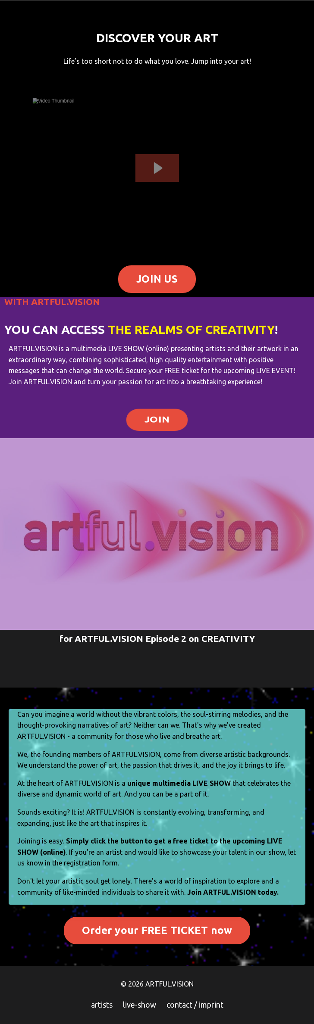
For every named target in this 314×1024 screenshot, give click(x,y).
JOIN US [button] (157, 279)
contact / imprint (194, 1004)
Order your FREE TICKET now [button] (157, 930)
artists (102, 1004)
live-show (139, 1004)
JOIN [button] (157, 418)
